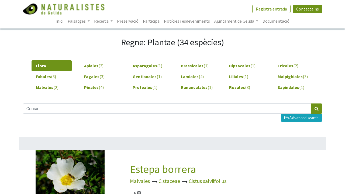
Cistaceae (169, 181)
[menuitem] (59, 21)
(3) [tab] (46, 76)
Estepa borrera (163, 169)
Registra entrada (271, 9)
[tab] (52, 65)
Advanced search (304, 118)
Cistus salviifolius (207, 181)
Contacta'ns (307, 9)
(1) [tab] (147, 65)
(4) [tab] (192, 76)
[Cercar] (316, 108)
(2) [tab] (94, 65)
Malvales (140, 181)
